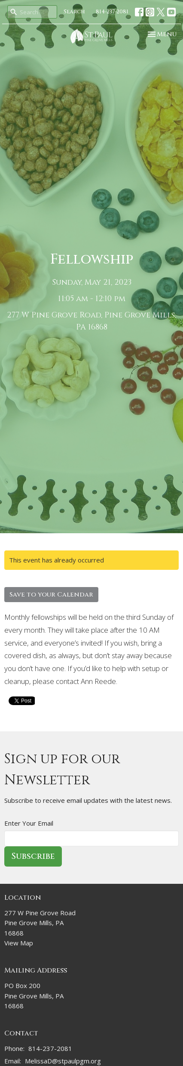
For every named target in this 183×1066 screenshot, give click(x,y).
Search (74, 12)
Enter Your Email (28, 823)
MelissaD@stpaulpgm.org (63, 1061)
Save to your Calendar (51, 594)
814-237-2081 (112, 12)
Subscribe (33, 856)
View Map (18, 943)
